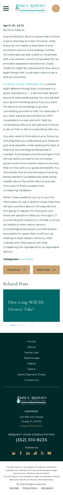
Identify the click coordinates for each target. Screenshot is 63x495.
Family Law (31, 352)
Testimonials (31, 358)
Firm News (26, 259)
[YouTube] (49, 453)
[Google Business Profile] (13, 453)
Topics (31, 369)
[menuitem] (14, 488)
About (31, 347)
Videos (31, 363)
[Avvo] (35, 453)
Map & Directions (31, 426)
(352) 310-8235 (31, 439)
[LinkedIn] (28, 453)
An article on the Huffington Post (24, 84)
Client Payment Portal (31, 374)
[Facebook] (21, 453)
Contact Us (31, 380)
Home (31, 341)
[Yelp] (42, 453)
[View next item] (32, 325)
